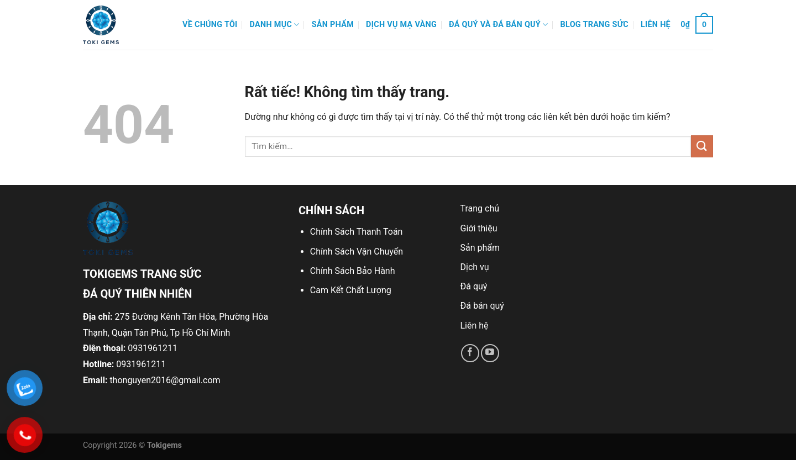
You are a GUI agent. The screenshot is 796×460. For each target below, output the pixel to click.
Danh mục (275, 24)
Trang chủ (480, 208)
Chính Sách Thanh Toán (356, 231)
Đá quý (474, 286)
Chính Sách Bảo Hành (352, 271)
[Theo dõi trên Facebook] (470, 353)
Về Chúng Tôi (210, 24)
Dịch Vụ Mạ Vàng (401, 24)
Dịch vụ (474, 267)
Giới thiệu (479, 228)
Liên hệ (656, 24)
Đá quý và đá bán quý (498, 24)
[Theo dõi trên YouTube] (490, 353)
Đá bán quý (482, 305)
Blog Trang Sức (595, 24)
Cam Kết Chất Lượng (350, 290)
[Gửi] (702, 146)
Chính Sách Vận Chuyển (356, 251)
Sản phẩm (333, 24)
